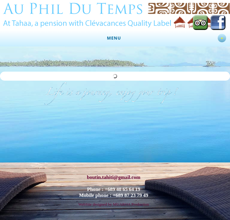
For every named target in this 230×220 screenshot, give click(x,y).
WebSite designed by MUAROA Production (113, 202)
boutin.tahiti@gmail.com (113, 175)
